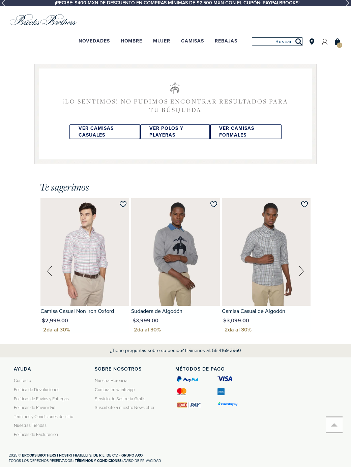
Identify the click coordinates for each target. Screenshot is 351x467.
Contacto (22, 380)
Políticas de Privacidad (34, 407)
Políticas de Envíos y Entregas (41, 399)
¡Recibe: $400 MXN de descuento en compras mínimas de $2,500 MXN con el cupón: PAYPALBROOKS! (177, 3)
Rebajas (226, 41)
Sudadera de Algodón (156, 311)
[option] (175, 3)
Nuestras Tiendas (30, 425)
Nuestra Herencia (111, 380)
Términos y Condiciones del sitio (43, 416)
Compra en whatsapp (115, 389)
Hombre (131, 41)
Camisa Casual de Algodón (253, 311)
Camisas (192, 41)
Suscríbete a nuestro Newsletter (124, 407)
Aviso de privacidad (142, 461)
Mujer (161, 41)
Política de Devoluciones (36, 389)
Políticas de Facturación (36, 434)
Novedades (94, 41)
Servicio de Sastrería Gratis (120, 399)
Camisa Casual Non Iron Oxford (77, 311)
